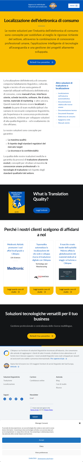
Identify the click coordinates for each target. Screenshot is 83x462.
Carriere (33, 376)
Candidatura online (37, 380)
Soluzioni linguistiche (11, 376)
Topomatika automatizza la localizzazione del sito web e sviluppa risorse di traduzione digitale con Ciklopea (41, 254)
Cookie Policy (33, 458)
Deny (41, 446)
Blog (58, 380)
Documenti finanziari (66, 116)
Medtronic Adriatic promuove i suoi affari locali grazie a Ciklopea (15, 249)
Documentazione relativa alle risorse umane (65, 104)
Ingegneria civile (64, 122)
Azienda (59, 376)
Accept (41, 440)
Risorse (59, 387)
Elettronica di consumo (67, 119)
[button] (80, 423)
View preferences (41, 452)
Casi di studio (61, 383)
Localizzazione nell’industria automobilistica (64, 95)
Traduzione (7, 380)
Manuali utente (64, 125)
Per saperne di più (57, 358)
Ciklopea (15, 5)
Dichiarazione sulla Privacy (45, 458)
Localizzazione (9, 383)
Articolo (13, 366)
